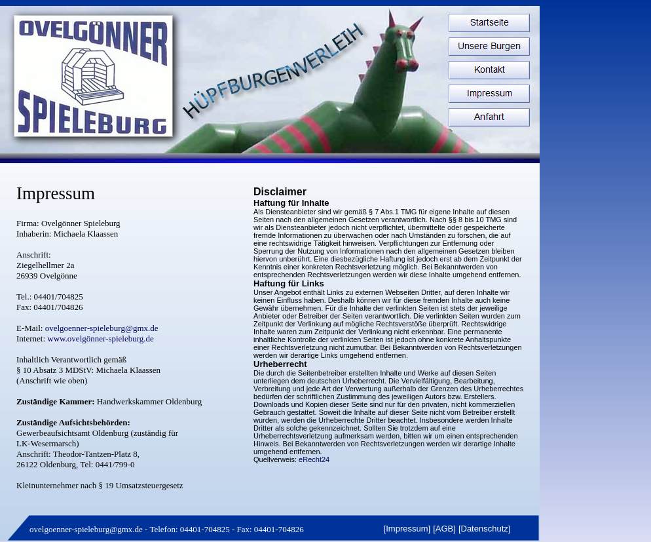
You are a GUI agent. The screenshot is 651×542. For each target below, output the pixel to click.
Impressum (407, 528)
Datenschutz (484, 528)
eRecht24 (313, 459)
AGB (444, 528)
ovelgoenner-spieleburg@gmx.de (86, 529)
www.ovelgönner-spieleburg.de (99, 338)
